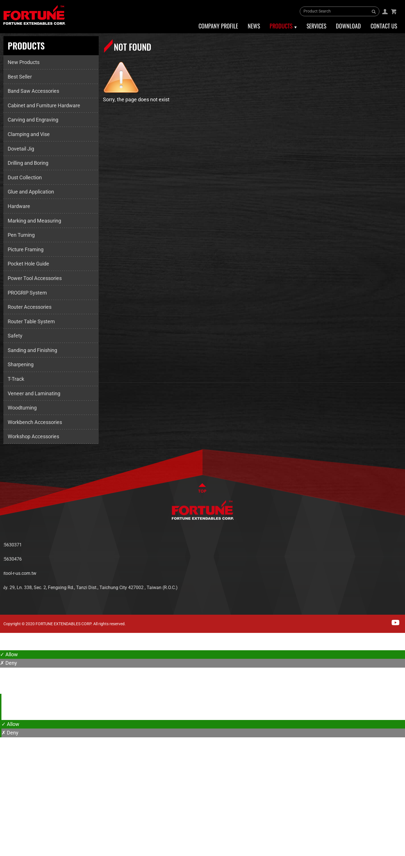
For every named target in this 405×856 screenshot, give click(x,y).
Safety (15, 336)
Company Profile (218, 26)
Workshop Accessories (33, 436)
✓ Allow (9, 654)
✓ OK (182, 852)
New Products (24, 62)
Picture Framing (26, 249)
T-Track (16, 379)
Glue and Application (31, 192)
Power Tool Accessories (35, 278)
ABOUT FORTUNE (366, 545)
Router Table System (31, 321)
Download (348, 26)
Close (6, 637)
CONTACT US (362, 579)
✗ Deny (8, 663)
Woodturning (22, 408)
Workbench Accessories (35, 422)
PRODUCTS (360, 562)
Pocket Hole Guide (28, 264)
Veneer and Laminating (34, 393)
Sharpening (21, 364)
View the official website (57, 715)
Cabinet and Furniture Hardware (44, 105)
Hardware (19, 206)
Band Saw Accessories (33, 91)
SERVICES (359, 570)
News (254, 26)
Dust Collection (25, 177)
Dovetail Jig (21, 149)
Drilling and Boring (28, 163)
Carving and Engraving (33, 120)
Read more (14, 715)
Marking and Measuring (34, 221)
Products (281, 26)
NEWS (355, 553)
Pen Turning (21, 235)
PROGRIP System (27, 293)
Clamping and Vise (29, 134)
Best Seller (20, 77)
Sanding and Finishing (32, 350)
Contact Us (384, 26)
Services (316, 26)
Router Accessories (29, 307)
